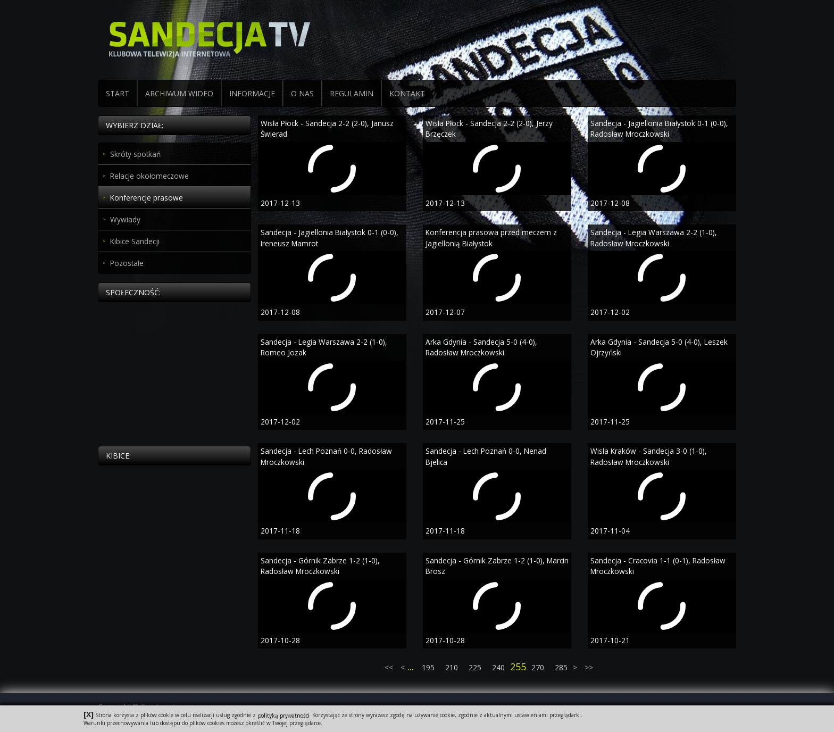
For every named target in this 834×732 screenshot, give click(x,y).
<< (390, 667)
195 (428, 667)
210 (451, 667)
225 (475, 667)
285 (561, 667)
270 (537, 667)
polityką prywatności (283, 715)
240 (498, 667)
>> (587, 667)
